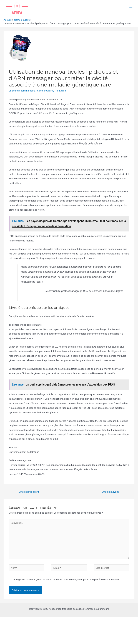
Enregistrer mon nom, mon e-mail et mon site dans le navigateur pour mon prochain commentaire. (66, 579)
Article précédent (27, 491)
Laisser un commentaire (22, 90)
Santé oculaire (45, 90)
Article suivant (112, 491)
